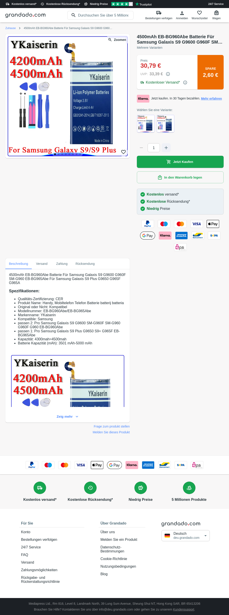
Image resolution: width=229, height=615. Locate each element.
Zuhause (10, 28)
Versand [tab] (42, 263)
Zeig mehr (67, 417)
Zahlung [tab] (62, 263)
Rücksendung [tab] (85, 263)
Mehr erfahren (211, 98)
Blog (122, 574)
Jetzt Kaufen (180, 162)
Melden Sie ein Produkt (122, 539)
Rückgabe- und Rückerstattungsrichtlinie (51, 580)
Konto (51, 532)
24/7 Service (216, 4)
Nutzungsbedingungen (122, 566)
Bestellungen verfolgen (51, 539)
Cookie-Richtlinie (122, 559)
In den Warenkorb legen (180, 177)
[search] (106, 15)
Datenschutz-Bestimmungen (122, 549)
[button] (185, 535)
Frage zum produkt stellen (112, 426)
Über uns (122, 532)
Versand (51, 562)
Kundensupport (183, 609)
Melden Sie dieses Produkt (111, 432)
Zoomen (117, 40)
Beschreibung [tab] (18, 263)
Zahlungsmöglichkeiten (51, 570)
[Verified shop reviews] (131, 4)
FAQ (51, 555)
